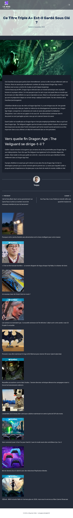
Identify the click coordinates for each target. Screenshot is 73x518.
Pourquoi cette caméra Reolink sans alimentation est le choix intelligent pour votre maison (31, 237)
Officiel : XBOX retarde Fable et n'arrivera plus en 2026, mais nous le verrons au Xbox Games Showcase (35, 499)
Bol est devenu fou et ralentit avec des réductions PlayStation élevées (24, 471)
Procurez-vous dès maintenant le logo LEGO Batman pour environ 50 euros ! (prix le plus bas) (31, 354)
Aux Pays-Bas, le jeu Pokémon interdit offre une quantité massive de (54, 198)
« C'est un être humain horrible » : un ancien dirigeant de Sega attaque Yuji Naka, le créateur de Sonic (34, 265)
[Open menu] (69, 4)
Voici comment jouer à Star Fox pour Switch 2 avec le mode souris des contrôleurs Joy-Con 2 (32, 442)
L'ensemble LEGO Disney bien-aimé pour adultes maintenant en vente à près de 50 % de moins (32, 414)
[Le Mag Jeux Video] (6, 4)
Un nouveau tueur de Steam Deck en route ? (16, 294)
